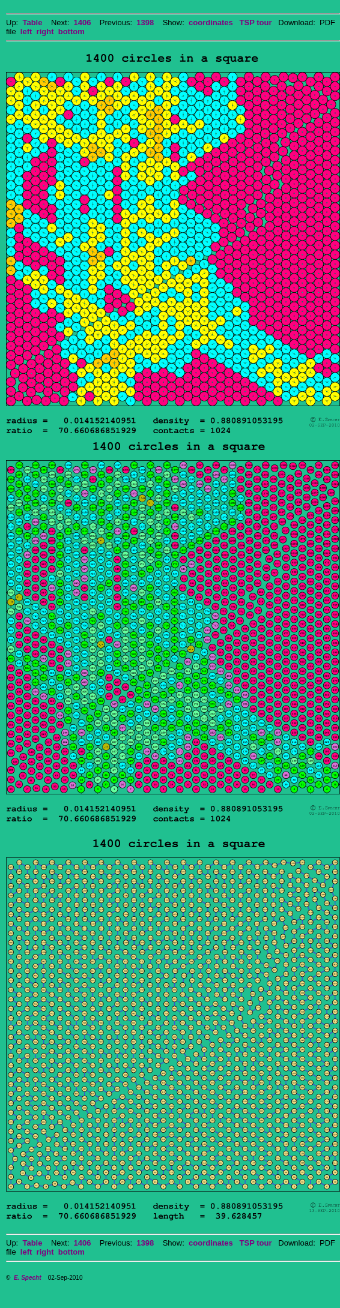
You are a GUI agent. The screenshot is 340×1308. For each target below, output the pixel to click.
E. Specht (27, 1277)
